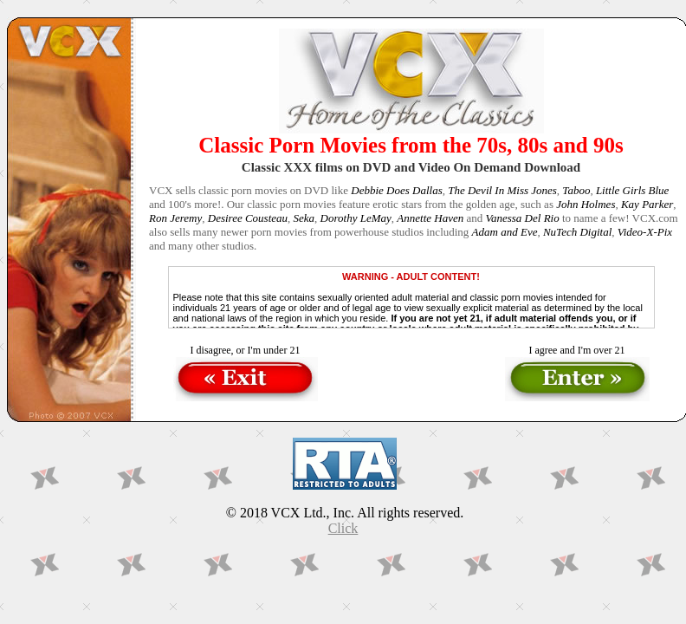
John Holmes (585, 204)
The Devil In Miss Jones (502, 190)
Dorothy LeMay (356, 217)
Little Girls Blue (633, 190)
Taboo (576, 190)
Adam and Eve (505, 231)
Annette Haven (430, 217)
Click (343, 528)
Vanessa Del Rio (522, 217)
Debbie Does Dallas (396, 190)
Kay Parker (647, 204)
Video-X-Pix (645, 231)
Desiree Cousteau (248, 217)
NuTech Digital (577, 231)
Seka (304, 217)
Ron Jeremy (175, 217)
